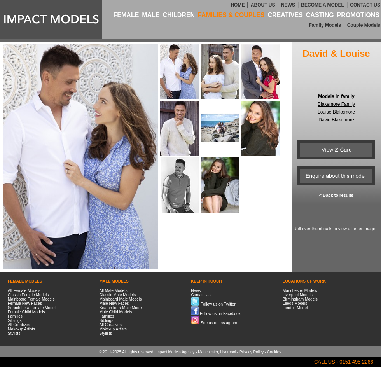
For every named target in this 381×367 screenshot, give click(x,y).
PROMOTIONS (358, 15)
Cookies (274, 352)
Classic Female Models (28, 295)
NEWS (288, 5)
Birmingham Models (300, 299)
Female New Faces (25, 303)
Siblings (15, 320)
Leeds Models (295, 303)
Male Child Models (116, 312)
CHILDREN (179, 15)
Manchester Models (300, 290)
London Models (296, 308)
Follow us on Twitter (213, 304)
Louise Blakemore (336, 112)
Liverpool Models (298, 295)
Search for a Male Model (121, 308)
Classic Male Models (118, 295)
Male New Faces (114, 303)
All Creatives (19, 325)
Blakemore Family (336, 104)
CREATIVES (284, 15)
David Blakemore (336, 119)
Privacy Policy (251, 352)
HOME (238, 5)
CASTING (320, 15)
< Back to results (336, 195)
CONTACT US (365, 5)
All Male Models (114, 290)
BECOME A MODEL (322, 5)
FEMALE (126, 15)
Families (15, 316)
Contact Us (200, 295)
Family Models (325, 25)
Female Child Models (26, 312)
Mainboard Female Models (31, 299)
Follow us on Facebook (216, 313)
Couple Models (363, 25)
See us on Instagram (214, 323)
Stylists (14, 333)
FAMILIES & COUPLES (231, 15)
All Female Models (24, 290)
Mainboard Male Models (121, 299)
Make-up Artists (21, 329)
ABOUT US (263, 5)
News (196, 290)
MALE (150, 15)
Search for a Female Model (32, 308)
